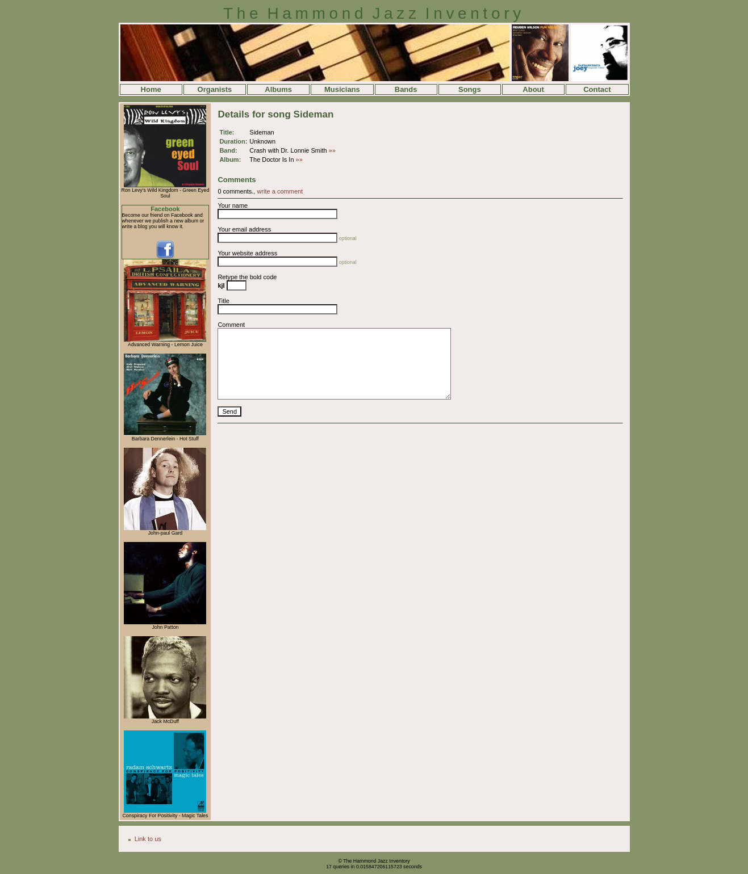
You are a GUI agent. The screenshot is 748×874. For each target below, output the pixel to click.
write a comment (280, 191)
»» (332, 150)
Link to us (148, 838)
